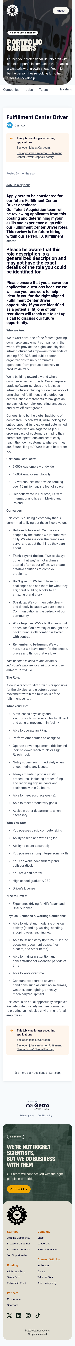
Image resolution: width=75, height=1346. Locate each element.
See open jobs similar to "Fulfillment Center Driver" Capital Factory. (39, 155)
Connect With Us (49, 1259)
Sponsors (12, 1305)
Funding (12, 1265)
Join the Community (18, 1237)
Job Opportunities (17, 1255)
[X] (9, 1317)
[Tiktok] (37, 1317)
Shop (41, 1237)
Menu (61, 10)
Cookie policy (45, 1115)
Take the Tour (45, 1277)
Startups (12, 1231)
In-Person (43, 1265)
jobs (29, 90)
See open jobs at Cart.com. (34, 147)
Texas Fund (13, 1277)
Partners (12, 1293)
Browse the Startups (18, 1243)
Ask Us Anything (47, 1283)
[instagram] (28, 1317)
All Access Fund (16, 1271)
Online (41, 1271)
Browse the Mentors (18, 1249)
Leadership (44, 1243)
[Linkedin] (18, 1317)
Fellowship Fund (16, 1283)
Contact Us (18, 1189)
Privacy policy (27, 1115)
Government (14, 1299)
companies (11, 90)
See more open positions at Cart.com (37, 1072)
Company (44, 1231)
